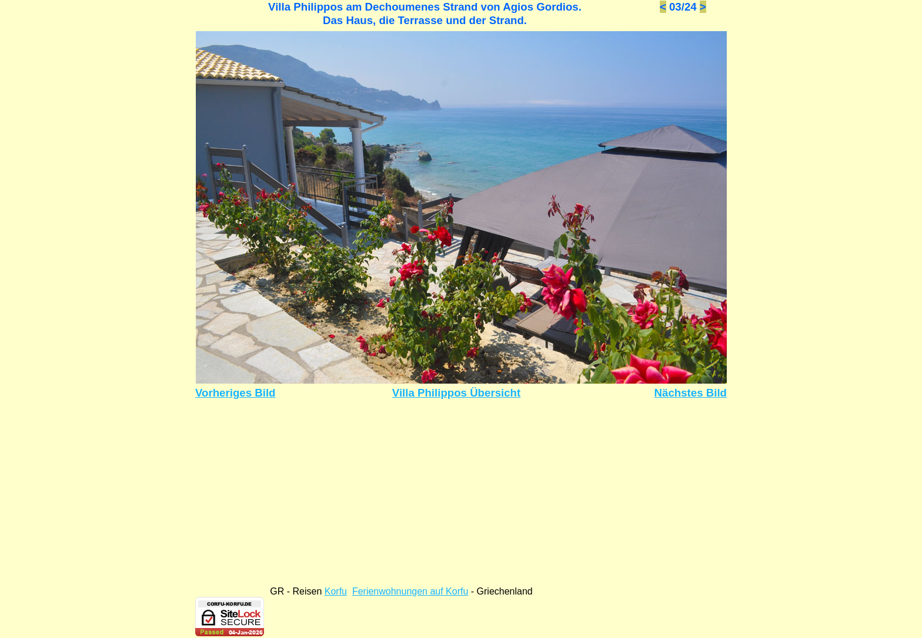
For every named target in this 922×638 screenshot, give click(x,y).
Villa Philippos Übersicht (456, 393)
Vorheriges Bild (235, 393)
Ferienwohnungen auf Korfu (410, 591)
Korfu (336, 591)
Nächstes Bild (690, 393)
